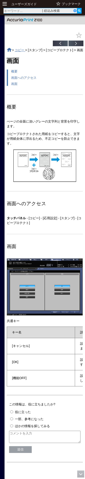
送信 (20, 451)
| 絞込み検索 (51, 10)
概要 (14, 71)
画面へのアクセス (23, 77)
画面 (14, 84)
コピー (20, 50)
